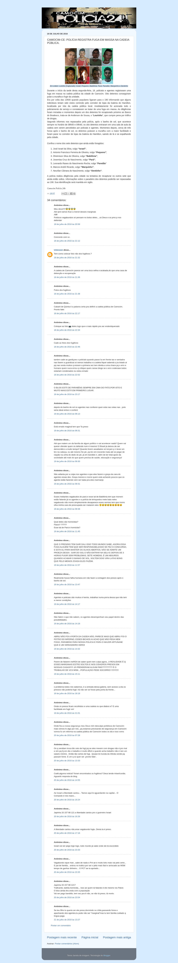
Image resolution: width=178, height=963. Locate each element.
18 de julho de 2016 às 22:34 (67, 330)
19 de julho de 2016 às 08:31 (67, 430)
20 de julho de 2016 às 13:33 (67, 761)
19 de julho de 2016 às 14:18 (67, 623)
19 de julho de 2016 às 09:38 (67, 509)
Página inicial (89, 937)
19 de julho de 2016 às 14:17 (67, 604)
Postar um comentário (61, 925)
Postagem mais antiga (117, 937)
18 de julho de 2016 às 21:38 (67, 294)
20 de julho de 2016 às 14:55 (67, 780)
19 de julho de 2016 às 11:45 (67, 531)
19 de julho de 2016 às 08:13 (67, 414)
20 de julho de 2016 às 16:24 (67, 800)
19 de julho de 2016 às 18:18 (67, 693)
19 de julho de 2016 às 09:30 (67, 461)
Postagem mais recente (62, 937)
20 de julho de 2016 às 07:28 (67, 735)
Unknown (58, 250)
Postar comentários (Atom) (67, 944)
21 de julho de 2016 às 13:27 (67, 920)
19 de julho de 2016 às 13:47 (67, 584)
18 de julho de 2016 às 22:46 (67, 347)
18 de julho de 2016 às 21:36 (67, 277)
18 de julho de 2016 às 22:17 (67, 313)
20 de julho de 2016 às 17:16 (67, 833)
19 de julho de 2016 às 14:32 (67, 649)
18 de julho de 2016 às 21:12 (67, 241)
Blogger (106, 955)
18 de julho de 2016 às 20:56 (67, 224)
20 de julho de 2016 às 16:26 (67, 816)
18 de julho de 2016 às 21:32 (67, 257)
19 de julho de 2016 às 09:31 (67, 484)
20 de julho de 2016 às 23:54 (67, 897)
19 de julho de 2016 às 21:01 (67, 713)
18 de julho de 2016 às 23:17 (67, 394)
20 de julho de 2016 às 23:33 (67, 850)
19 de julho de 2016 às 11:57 (67, 565)
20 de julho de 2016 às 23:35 (67, 872)
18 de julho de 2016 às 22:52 (67, 375)
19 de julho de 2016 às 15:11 (67, 674)
